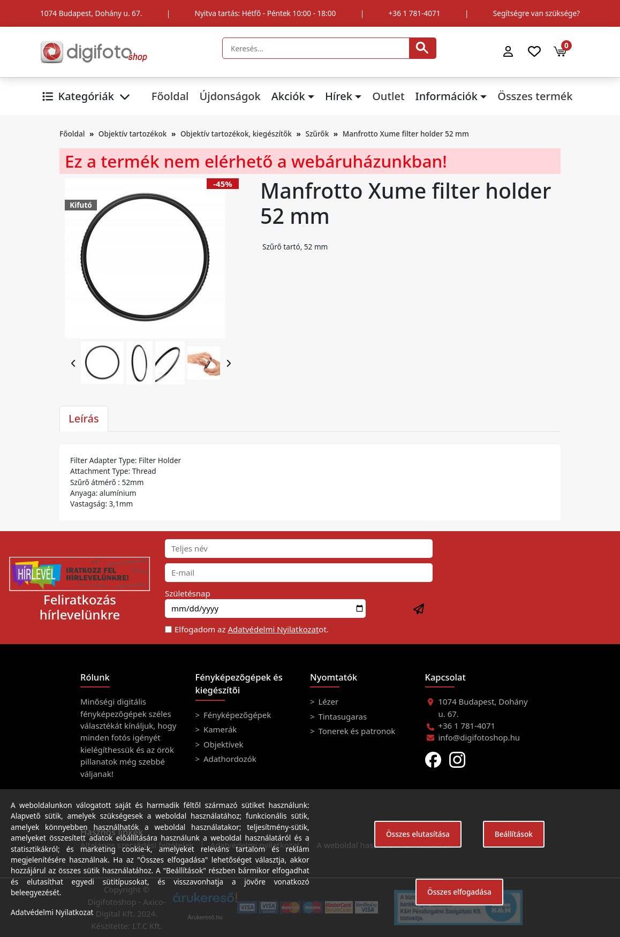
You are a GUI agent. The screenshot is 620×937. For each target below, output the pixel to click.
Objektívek (222, 744)
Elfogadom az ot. (252, 629)
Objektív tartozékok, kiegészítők (236, 134)
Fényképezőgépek (236, 714)
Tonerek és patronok (356, 731)
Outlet (388, 96)
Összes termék (534, 96)
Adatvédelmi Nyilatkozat (273, 629)
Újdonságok (229, 96)
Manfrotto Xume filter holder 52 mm (406, 134)
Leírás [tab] (84, 418)
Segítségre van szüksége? (536, 13)
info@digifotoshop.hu (479, 737)
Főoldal (170, 96)
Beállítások (514, 834)
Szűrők (317, 134)
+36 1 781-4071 (415, 13)
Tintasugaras (341, 716)
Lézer (327, 701)
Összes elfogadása (459, 892)
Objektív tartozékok (133, 134)
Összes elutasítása (418, 834)
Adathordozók (228, 758)
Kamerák (219, 729)
